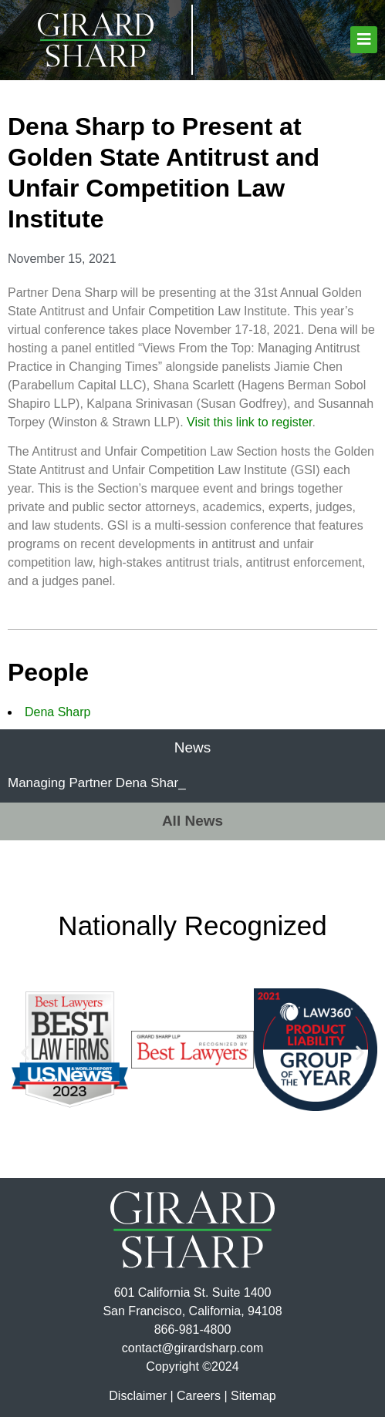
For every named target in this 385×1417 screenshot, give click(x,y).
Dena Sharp (57, 712)
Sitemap (253, 1395)
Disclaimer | (141, 1395)
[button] (363, 39)
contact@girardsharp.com (192, 1348)
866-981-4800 (192, 1329)
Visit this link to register (249, 422)
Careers (199, 1395)
